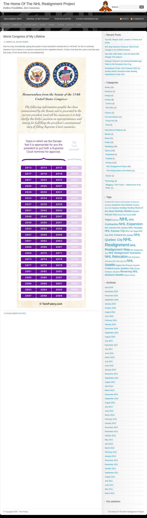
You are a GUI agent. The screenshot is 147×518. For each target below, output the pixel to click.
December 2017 (111, 345)
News (79, 25)
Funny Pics (110, 121)
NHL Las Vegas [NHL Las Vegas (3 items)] (131, 231)
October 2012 (110, 436)
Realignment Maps (13, 19)
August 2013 (110, 403)
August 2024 (110, 312)
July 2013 (109, 407)
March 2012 (109, 448)
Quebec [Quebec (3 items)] (117, 268)
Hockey (109, 163)
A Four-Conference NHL (87, 19)
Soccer (108, 176)
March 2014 (109, 390)
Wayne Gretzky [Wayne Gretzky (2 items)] (129, 275)
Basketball (110, 154)
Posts (125, 19)
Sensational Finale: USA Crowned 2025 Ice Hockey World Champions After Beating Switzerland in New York (122, 71)
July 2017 (109, 349)
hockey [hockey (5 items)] (123, 208)
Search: (115, 7)
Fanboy (52, 25)
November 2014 (111, 374)
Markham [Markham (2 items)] (115, 220)
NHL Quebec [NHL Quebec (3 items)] (128, 235)
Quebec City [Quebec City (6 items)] (127, 268)
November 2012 (111, 431)
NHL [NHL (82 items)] (124, 218)
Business (108, 91)
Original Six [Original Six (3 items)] (120, 265)
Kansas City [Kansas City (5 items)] (111, 214)
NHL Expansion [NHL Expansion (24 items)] (131, 224)
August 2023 (110, 337)
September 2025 (111, 300)
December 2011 (111, 460)
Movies (108, 134)
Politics (70, 25)
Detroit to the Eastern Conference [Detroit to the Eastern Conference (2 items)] (127, 202)
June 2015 (109, 366)
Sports (6, 25)
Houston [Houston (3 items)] (135, 211)
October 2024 (110, 308)
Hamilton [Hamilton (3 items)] (115, 208)
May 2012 (109, 440)
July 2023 (109, 341)
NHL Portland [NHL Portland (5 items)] (115, 235)
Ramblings (17, 25)
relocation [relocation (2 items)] (116, 272)
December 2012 (111, 427)
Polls (108, 125)
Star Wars (110, 108)
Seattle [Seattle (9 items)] (119, 274)
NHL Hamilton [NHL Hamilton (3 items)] (110, 228)
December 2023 (111, 329)
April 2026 (109, 287)
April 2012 (109, 444)
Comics (109, 103)
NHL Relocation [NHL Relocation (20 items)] (116, 256)
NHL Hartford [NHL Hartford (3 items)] (122, 228)
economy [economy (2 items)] (108, 205)
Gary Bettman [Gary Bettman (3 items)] (126, 205)
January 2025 (110, 304)
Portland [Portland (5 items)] (109, 268)
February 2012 (111, 452)
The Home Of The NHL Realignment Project (39, 4)
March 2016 (109, 357)
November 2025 (111, 296)
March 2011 (109, 493)
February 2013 (111, 419)
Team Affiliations (63, 19)
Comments (138, 19)
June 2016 (109, 353)
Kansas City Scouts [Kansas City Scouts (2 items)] (124, 215)
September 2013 (111, 399)
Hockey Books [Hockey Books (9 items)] (123, 211)
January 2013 (110, 423)
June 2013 (109, 411)
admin (25, 42)
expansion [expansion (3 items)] (116, 205)
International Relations (114, 130)
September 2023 (111, 333)
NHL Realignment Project (116, 166)
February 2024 (111, 320)
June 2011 (109, 485)
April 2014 (109, 386)
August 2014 (110, 382)
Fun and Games (31, 25)
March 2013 (109, 415)
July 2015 (109, 361)
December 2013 (111, 394)
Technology (109, 181)
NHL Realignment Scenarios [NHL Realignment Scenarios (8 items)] (125, 252)
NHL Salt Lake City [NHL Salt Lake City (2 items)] (119, 261)
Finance (108, 113)
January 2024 (110, 324)
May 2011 (109, 489)
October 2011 (110, 469)
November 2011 (111, 464)
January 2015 (110, 370)
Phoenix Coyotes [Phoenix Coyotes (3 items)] (132, 265)
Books (43, 25)
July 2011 (109, 481)
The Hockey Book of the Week (118, 171)
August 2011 (110, 477)
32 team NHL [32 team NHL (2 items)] (109, 202)
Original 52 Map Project (38, 19)
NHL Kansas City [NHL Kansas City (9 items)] (115, 230)
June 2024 (109, 316)
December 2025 (111, 291)
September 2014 (111, 378)
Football (109, 159)
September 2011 (111, 473)
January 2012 (110, 456)
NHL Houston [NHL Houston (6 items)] (135, 227)
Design (61, 25)
